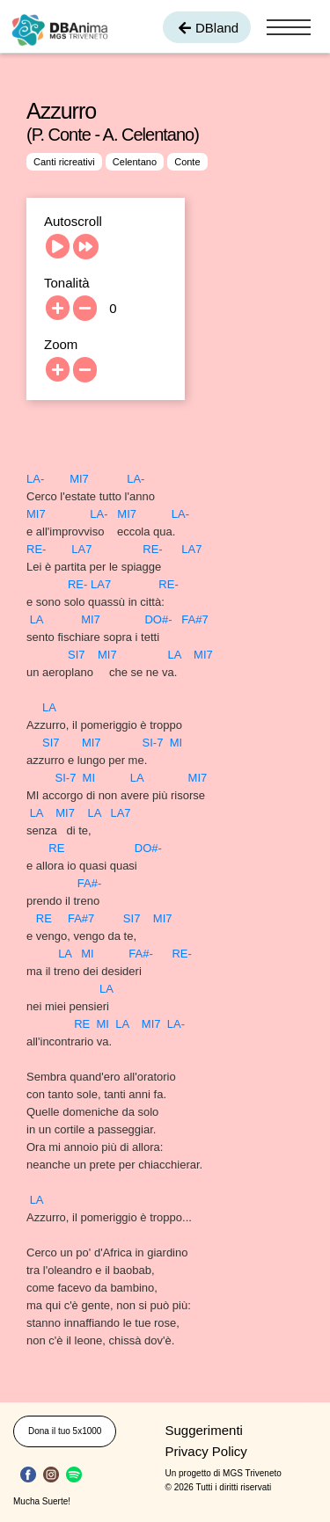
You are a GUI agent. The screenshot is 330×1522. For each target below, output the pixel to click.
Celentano (135, 162)
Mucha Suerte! (41, 1501)
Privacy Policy (206, 1451)
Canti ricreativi (64, 162)
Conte (187, 162)
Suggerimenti (204, 1430)
